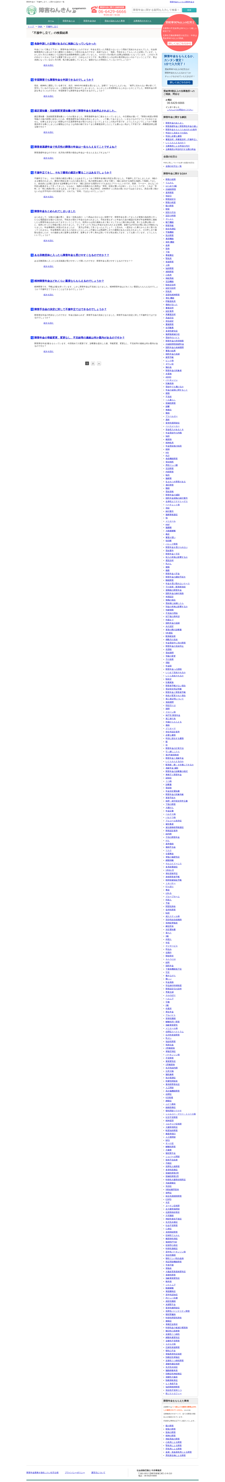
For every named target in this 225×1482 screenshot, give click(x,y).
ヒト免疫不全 (172, 1383)
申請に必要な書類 (174, 136)
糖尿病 (169, 439)
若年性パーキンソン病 (176, 1252)
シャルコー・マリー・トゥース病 (181, 1114)
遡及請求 (170, 560)
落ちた (169, 933)
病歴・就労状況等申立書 (177, 801)
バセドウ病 (171, 817)
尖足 (168, 1202)
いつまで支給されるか (176, 672)
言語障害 (170, 468)
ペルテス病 (171, 814)
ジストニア (171, 1285)
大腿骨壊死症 (172, 1127)
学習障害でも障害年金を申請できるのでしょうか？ (64, 79)
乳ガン (169, 1038)
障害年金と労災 (173, 554)
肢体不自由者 (172, 1160)
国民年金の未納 (173, 354)
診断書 (169, 784)
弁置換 (169, 374)
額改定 (169, 679)
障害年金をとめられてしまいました (55, 211)
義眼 (168, 570)
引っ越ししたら (173, 751)
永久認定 (170, 626)
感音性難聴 (171, 1301)
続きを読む (49, 65)
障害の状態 (171, 179)
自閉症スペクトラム (175, 1031)
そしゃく (170, 219)
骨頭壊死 (170, 462)
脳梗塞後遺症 (172, 514)
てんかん (170, 183)
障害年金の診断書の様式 (177, 771)
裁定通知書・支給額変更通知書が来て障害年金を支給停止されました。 (75, 110)
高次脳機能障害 (173, 1091)
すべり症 (170, 1143)
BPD (168, 1140)
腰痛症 (169, 1321)
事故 (168, 890)
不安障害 (170, 1058)
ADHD (168, 377)
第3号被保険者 (172, 755)
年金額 (169, 666)
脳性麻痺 (170, 1074)
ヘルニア (170, 999)
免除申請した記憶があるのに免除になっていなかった (65, 43)
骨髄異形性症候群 (174, 1354)
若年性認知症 (172, 1294)
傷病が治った (172, 304)
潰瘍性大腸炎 (172, 1377)
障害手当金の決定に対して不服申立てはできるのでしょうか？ (70, 309)
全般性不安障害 (173, 1341)
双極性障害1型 (172, 1176)
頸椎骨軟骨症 (172, 1380)
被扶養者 (170, 824)
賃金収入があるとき (175, 429)
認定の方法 (171, 212)
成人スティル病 (173, 916)
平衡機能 (170, 232)
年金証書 (170, 811)
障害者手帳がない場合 (176, 685)
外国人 (169, 939)
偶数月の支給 (172, 639)
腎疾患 (169, 258)
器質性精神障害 (173, 295)
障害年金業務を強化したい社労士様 (42, 1472)
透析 (168, 419)
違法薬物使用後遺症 (175, 827)
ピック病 (170, 360)
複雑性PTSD (171, 1242)
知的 (168, 436)
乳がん (169, 564)
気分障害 (170, 235)
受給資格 (170, 491)
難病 (168, 413)
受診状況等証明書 (174, 689)
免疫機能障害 (172, 458)
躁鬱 (168, 406)
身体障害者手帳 (173, 877)
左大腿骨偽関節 (173, 1209)
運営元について (98, 1472)
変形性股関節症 (173, 423)
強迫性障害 (171, 1041)
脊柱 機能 (170, 298)
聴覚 (168, 209)
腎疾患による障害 (174, 1445)
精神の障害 (171, 1435)
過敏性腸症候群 (173, 1364)
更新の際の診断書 (174, 629)
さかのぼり (171, 995)
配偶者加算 (171, 636)
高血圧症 (170, 318)
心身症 (169, 1229)
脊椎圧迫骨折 (172, 1324)
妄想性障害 (171, 910)
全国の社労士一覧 (174, 166)
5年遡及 (169, 633)
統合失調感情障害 (174, 1196)
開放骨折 (170, 956)
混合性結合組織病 (174, 919)
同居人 (169, 900)
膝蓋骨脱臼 (171, 1134)
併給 (168, 508)
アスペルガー (172, 416)
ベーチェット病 (173, 505)
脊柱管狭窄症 (172, 873)
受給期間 (170, 653)
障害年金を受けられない (177, 547)
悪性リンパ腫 (172, 465)
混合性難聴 (171, 1255)
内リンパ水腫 (172, 1298)
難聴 (168, 488)
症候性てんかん (173, 1235)
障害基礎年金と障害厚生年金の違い (182, 126)
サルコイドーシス (174, 863)
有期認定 (170, 597)
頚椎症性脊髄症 (173, 1357)
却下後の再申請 (173, 616)
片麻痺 (169, 1150)
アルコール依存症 (174, 821)
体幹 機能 (170, 242)
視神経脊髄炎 (172, 923)
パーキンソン (172, 380)
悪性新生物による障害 (176, 1455)
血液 (168, 245)
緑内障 (169, 834)
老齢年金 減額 (172, 768)
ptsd (167, 524)
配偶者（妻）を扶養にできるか (180, 765)
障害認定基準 (172, 830)
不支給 (169, 396)
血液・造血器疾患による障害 (179, 1452)
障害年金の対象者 (174, 370)
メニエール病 (172, 1028)
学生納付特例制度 (174, 985)
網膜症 (169, 1101)
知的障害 (170, 268)
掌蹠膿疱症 (171, 1291)
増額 (168, 662)
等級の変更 (171, 656)
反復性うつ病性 (173, 1334)
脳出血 (169, 367)
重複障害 (170, 324)
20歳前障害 (171, 189)
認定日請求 (171, 288)
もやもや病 (171, 1344)
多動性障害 (171, 1275)
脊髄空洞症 (171, 1051)
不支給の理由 (172, 613)
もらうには (171, 959)
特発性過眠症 (172, 1248)
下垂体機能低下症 (174, 969)
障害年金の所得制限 (175, 341)
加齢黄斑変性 (172, 1025)
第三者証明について (175, 699)
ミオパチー (171, 883)
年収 (168, 942)
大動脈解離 (171, 531)
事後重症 (170, 255)
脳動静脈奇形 (172, 1370)
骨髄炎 (169, 1268)
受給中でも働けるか (175, 387)
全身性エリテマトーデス (177, 501)
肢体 (168, 248)
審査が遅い (171, 537)
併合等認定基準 (173, 732)
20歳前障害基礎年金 (175, 344)
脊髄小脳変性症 (173, 857)
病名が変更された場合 (176, 695)
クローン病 (171, 712)
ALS (167, 455)
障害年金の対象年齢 (175, 794)
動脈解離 (170, 1288)
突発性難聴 (171, 1018)
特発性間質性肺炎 (174, 1318)
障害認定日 (171, 199)
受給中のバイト (173, 337)
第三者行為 (171, 718)
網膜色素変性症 (173, 1337)
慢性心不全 (171, 1350)
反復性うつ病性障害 (175, 1360)
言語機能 (170, 281)
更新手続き (171, 798)
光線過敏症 (171, 1183)
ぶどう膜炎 (171, 1104)
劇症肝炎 (170, 926)
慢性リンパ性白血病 (175, 1258)
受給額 (169, 788)
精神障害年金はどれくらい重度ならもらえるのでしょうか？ (69, 280)
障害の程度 (171, 202)
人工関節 (170, 1087)
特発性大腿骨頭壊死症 (176, 1179)
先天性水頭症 (172, 1367)
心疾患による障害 (174, 1442)
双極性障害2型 (172, 1173)
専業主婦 (170, 992)
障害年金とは (69, 21)
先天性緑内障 (172, 1068)
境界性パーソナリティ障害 (178, 1311)
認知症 (169, 778)
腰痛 (168, 567)
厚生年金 (170, 1012)
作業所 (169, 1008)
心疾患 (169, 275)
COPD (168, 1199)
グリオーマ (171, 728)
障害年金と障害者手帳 (176, 692)
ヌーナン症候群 (173, 1206)
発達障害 (170, 262)
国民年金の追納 (173, 623)
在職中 (169, 952)
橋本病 (169, 1281)
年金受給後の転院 (174, 446)
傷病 (168, 725)
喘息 (168, 475)
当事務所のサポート (142, 21)
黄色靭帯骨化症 (173, 1084)
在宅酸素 (170, 327)
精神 (168, 449)
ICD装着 (169, 1097)
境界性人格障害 (173, 1166)
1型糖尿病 (170, 1064)
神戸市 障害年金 (173, 715)
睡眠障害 (170, 580)
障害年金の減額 (173, 495)
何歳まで (170, 620)
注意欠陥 (170, 1071)
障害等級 (170, 225)
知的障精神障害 (173, 1387)
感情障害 (170, 271)
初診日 (169, 196)
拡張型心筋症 (172, 1245)
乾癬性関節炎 (172, 1081)
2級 (167, 1005)
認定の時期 (171, 215)
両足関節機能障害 (174, 1262)
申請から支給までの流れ (177, 133)
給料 (168, 962)
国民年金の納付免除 (175, 593)
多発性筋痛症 (172, 1170)
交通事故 (170, 854)
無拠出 (169, 410)
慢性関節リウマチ (174, 1111)
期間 (168, 709)
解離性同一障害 (173, 1022)
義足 (168, 534)
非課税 (169, 649)
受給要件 (170, 550)
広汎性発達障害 (173, 1035)
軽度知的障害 (172, 1130)
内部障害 (170, 472)
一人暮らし (171, 400)
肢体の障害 (171, 1432)
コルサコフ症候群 (174, 1124)
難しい (169, 979)
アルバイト (171, 1015)
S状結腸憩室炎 (172, 1189)
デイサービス (172, 946)
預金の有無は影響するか (177, 606)
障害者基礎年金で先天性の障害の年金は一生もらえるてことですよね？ (75, 146)
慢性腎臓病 (171, 1314)
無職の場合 (171, 600)
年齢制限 (170, 610)
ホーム (51, 21)
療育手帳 (170, 357)
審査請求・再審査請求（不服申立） (182, 139)
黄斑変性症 (171, 1061)
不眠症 (169, 1163)
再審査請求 (171, 314)
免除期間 (170, 702)
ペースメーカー (173, 426)
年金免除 (170, 982)
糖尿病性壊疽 (172, 1238)
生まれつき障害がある (176, 481)
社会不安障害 (172, 1225)
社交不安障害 (172, 1117)
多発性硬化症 (172, 331)
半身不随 (170, 1265)
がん (168, 840)
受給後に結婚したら (175, 603)
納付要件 (170, 511)
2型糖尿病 (170, 1048)
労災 (168, 972)
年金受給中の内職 (174, 433)
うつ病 (169, 781)
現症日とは (171, 705)
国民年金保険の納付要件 (177, 498)
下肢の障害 (171, 804)
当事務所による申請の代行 (178, 146)
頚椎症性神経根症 (174, 1374)
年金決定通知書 (173, 791)
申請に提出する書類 (175, 738)
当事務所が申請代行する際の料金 (181, 149)
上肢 (168, 265)
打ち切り (170, 886)
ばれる (169, 893)
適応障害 (170, 485)
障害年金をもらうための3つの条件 (181, 129)
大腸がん (170, 807)
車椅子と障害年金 (174, 774)
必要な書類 (171, 735)
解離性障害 (171, 1146)
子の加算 (170, 659)
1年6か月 (170, 870)
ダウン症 (170, 364)
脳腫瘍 (169, 527)
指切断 (169, 541)
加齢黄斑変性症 (173, 1278)
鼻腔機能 (170, 239)
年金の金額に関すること (177, 390)
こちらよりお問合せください (180, 110)
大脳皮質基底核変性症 (176, 1271)
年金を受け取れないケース (178, 583)
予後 (168, 903)
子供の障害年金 (173, 837)
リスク (169, 850)
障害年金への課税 (174, 669)
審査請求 (170, 308)
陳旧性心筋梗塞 (173, 1331)
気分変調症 (171, 1078)
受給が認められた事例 (115, 21)
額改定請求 (171, 285)
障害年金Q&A (90, 21)
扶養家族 (170, 682)
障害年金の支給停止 (175, 646)
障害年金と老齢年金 (175, 758)
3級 (167, 936)
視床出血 (170, 1045)
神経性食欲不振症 (174, 1219)
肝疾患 (169, 291)
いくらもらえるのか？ (176, 143)
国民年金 (170, 966)
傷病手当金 (171, 847)
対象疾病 (170, 383)
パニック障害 (172, 544)
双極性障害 (171, 403)
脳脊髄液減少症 (173, 334)
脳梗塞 (169, 478)
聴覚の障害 (171, 1429)
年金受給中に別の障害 (176, 643)
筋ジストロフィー (174, 1393)
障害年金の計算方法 (175, 748)
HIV (167, 452)
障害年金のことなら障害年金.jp (182, 2)
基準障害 (170, 192)
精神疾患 (170, 443)
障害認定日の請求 (174, 989)
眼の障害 (170, 206)
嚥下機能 (170, 222)
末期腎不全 (171, 1304)
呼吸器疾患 (171, 301)
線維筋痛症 (171, 1107)
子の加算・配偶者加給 (176, 587)
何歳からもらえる (174, 722)
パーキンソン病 (173, 1055)
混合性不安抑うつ (174, 1390)
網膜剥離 (170, 860)
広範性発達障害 (173, 1347)
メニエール (171, 521)
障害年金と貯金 (173, 573)
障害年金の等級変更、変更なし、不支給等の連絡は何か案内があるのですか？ (79, 337)
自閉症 (169, 1094)
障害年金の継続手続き (176, 577)
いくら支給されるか (175, 676)
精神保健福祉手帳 (174, 880)
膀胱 (168, 393)
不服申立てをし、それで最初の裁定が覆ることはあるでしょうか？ (73, 172)
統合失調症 (171, 229)
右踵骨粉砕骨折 (173, 1212)
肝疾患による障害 (174, 1449)
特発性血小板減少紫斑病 (177, 1327)
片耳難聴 (170, 1215)
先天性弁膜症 (172, 1222)
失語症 (169, 1186)
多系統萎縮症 (172, 867)
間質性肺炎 (171, 906)
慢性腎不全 (171, 1153)
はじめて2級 (171, 186)
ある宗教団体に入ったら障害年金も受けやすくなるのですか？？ (71, 255)
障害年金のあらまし (175, 123)
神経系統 (170, 278)
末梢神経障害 (172, 1232)
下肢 (168, 252)
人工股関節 (171, 1137)
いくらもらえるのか (175, 761)
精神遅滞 (170, 1120)
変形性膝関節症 (173, 1308)
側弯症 (169, 1193)
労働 (168, 1002)
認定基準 (170, 311)
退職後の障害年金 (174, 590)
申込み (169, 949)
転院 (168, 913)
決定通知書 (171, 929)
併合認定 (170, 321)
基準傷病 (170, 844)
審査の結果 (171, 351)
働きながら (171, 975)
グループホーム (173, 896)
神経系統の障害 (173, 1439)
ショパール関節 (173, 1156)
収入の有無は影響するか (177, 557)
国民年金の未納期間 (175, 347)
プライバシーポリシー (75, 1472)
